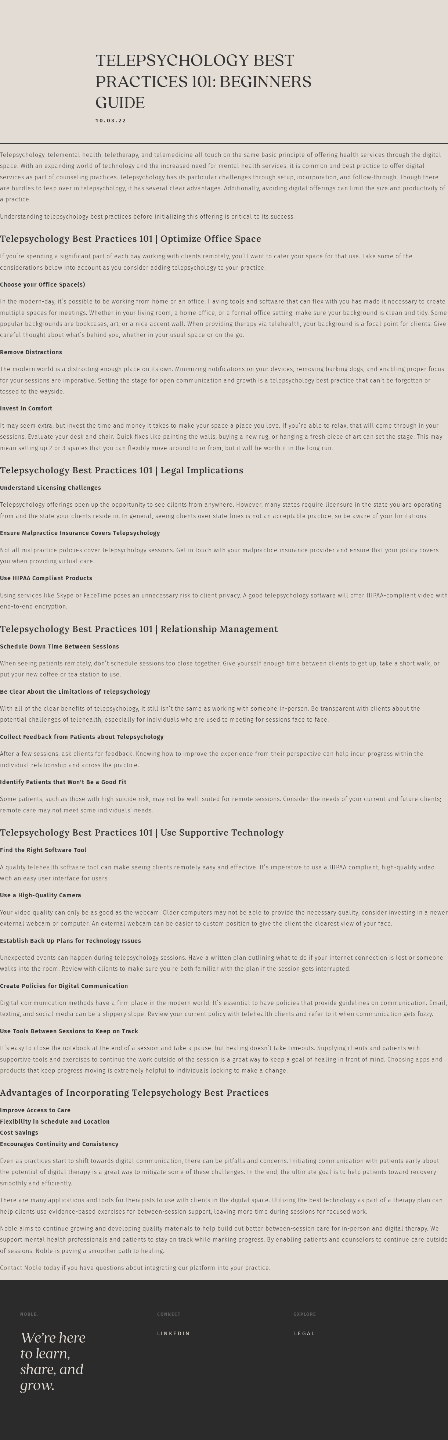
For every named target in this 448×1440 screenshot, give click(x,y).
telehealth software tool (63, 867)
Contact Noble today (30, 1267)
